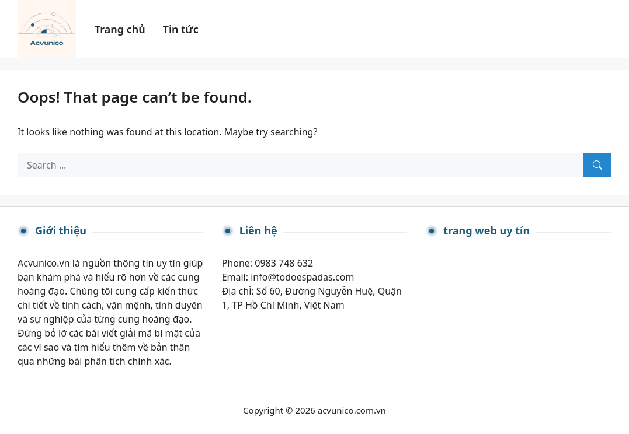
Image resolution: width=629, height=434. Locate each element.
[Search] (597, 165)
